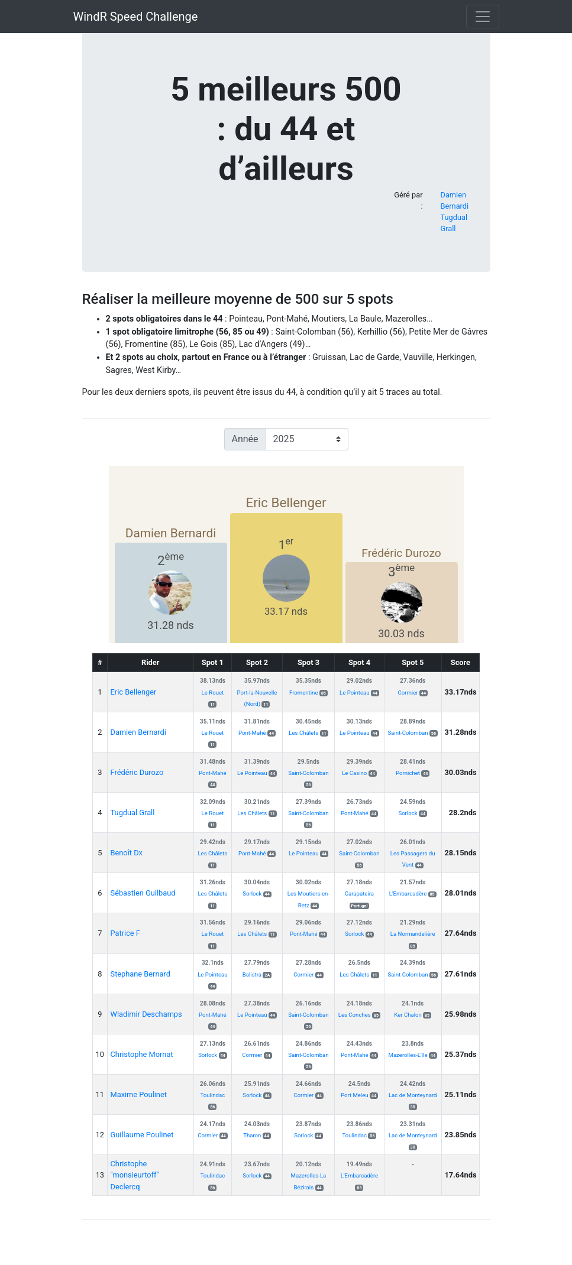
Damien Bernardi (138, 732)
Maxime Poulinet (139, 1094)
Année (245, 439)
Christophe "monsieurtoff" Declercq (135, 1175)
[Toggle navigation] (482, 16)
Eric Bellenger (134, 691)
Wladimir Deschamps (146, 1014)
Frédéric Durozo (137, 772)
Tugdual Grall (133, 812)
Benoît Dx (127, 852)
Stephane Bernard (140, 973)
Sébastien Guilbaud (143, 892)
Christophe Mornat (142, 1054)
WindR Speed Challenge (135, 16)
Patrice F (125, 933)
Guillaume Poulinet (142, 1134)
